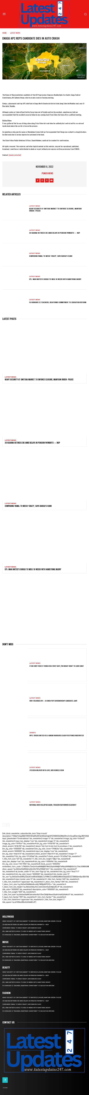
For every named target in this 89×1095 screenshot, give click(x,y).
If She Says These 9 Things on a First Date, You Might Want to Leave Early (57, 666)
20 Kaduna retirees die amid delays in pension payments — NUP (54, 233)
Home (4, 33)
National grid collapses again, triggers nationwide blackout (53, 805)
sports (33, 732)
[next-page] (7, 824)
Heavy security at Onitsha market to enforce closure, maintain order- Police (55, 209)
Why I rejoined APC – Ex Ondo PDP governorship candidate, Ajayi (53, 700)
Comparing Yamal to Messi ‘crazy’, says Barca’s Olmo (50, 256)
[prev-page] (3, 824)
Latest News (15, 33)
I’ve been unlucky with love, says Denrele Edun (47, 770)
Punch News (47, 173)
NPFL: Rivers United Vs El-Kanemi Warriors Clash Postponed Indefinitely (57, 735)
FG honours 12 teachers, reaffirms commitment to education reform (57, 302)
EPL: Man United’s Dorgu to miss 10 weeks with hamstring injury (55, 279)
